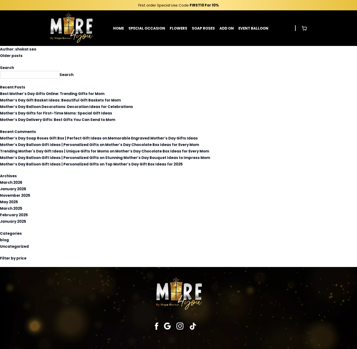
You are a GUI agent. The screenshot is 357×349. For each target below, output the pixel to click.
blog (4, 239)
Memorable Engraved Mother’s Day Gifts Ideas (153, 138)
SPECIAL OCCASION (146, 28)
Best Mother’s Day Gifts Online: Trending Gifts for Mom (52, 93)
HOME (118, 28)
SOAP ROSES (203, 28)
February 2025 (14, 214)
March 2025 (11, 208)
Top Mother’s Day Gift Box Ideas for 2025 (144, 164)
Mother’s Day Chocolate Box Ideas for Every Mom (152, 144)
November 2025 (15, 195)
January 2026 (13, 188)
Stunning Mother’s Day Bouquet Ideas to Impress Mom (157, 157)
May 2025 (9, 201)
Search (7, 67)
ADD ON (226, 28)
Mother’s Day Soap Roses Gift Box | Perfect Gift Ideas (51, 138)
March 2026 (11, 182)
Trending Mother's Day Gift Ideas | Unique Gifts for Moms (54, 151)
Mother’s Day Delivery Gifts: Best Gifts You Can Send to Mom (57, 119)
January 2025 (13, 221)
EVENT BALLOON (253, 28)
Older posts (11, 55)
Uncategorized (14, 246)
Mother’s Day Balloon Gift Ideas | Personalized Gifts (49, 144)
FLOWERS (178, 28)
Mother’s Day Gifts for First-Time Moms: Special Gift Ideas (56, 113)
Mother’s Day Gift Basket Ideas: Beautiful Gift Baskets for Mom (60, 100)
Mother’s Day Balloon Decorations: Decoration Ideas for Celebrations (66, 106)
